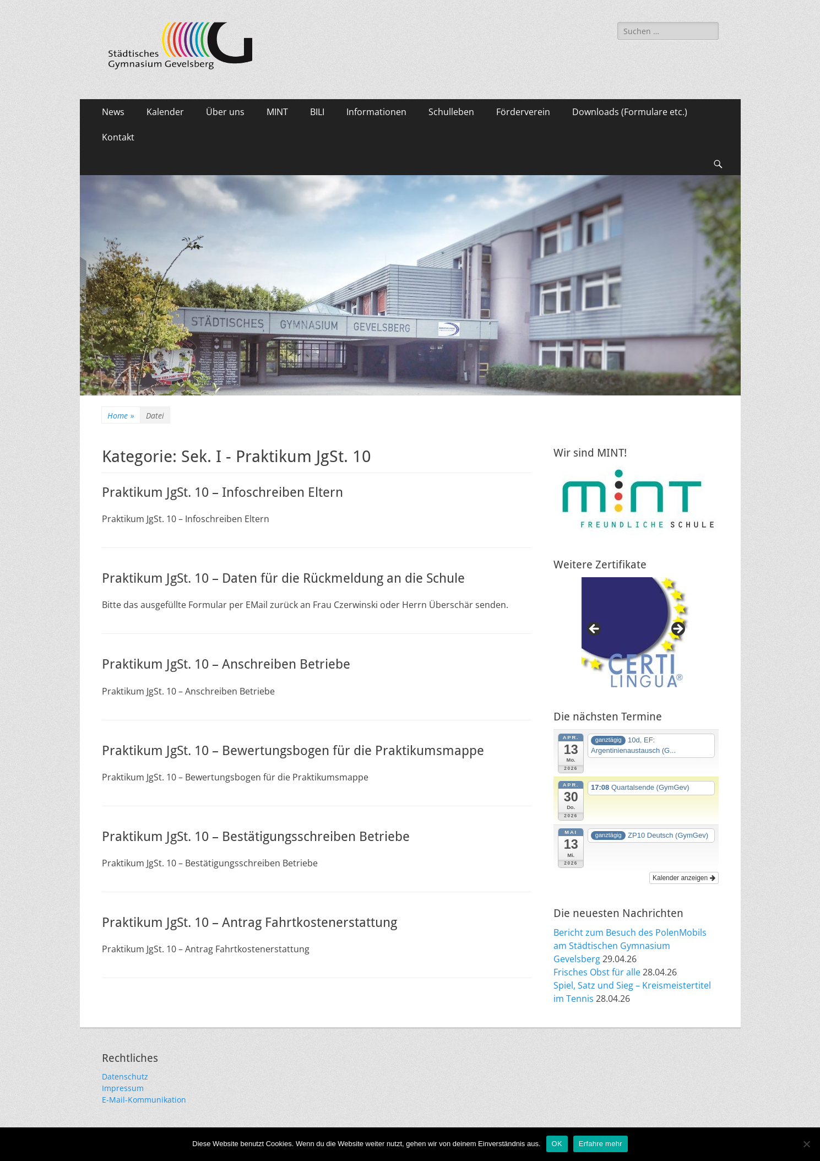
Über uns (225, 112)
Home (120, 415)
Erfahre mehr (600, 1144)
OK (557, 1144)
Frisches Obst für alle (596, 972)
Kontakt (118, 137)
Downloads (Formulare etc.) (629, 112)
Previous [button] (595, 629)
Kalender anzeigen (684, 878)
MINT (277, 112)
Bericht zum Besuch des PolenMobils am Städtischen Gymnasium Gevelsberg (630, 945)
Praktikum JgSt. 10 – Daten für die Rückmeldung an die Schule (283, 578)
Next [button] (677, 629)
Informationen (376, 112)
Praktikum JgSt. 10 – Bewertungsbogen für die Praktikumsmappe (293, 750)
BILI (317, 112)
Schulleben (451, 112)
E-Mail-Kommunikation (144, 1099)
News (113, 112)
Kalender (165, 112)
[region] (636, 632)
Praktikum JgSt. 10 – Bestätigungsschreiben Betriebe (256, 836)
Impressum (123, 1088)
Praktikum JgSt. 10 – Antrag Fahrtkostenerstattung (249, 922)
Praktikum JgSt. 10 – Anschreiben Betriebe (226, 664)
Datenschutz (125, 1076)
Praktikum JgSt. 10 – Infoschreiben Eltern (222, 492)
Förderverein (523, 112)
